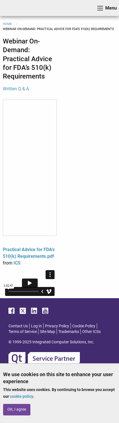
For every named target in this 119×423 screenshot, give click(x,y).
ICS (13, 8)
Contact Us (18, 326)
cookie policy (21, 396)
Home (7, 24)
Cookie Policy (83, 326)
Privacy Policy (57, 326)
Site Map (47, 331)
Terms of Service (22, 331)
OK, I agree (16, 409)
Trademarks (68, 331)
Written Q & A (16, 88)
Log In (36, 326)
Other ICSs (91, 331)
